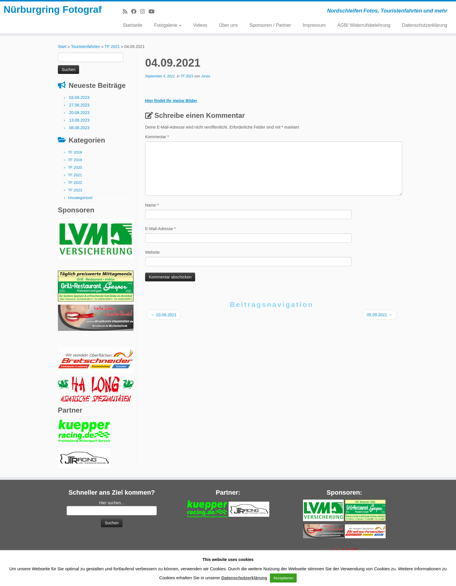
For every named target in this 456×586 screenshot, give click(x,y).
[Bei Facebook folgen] (135, 12)
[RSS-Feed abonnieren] (127, 12)
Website (152, 255)
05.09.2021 (379, 317)
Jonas (205, 79)
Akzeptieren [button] (283, 578)
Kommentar (157, 139)
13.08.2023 (79, 122)
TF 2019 (75, 162)
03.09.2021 (164, 317)
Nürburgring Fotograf (52, 18)
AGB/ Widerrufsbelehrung (363, 25)
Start (62, 49)
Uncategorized (80, 200)
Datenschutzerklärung (424, 25)
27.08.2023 (79, 107)
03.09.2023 (79, 100)
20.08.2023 (79, 115)
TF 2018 (75, 155)
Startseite (132, 25)
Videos (200, 25)
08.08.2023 (79, 130)
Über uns (228, 25)
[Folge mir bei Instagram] (144, 12)
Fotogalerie (168, 25)
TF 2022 (75, 185)
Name (152, 207)
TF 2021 (112, 49)
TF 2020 (75, 170)
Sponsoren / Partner (270, 25)
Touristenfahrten (85, 49)
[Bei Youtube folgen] (153, 12)
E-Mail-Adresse (160, 231)
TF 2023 (75, 193)
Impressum (314, 25)
